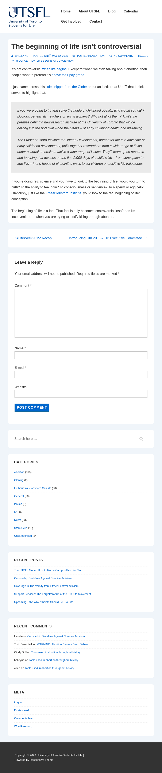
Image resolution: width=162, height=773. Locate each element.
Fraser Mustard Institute (63, 193)
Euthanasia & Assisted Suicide (32, 488)
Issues (18, 503)
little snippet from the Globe (66, 87)
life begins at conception (55, 60)
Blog (112, 11)
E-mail (19, 367)
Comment (23, 285)
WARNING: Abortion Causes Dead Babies (62, 644)
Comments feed (24, 718)
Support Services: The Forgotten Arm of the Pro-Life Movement (52, 594)
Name (19, 348)
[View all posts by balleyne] (20, 55)
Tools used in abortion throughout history (56, 652)
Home (65, 11)
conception (27, 60)
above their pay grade (68, 75)
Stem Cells (20, 528)
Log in (18, 702)
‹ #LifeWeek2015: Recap (33, 238)
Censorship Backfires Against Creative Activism (43, 578)
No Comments (123, 55)
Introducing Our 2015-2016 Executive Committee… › (108, 238)
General (19, 496)
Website (21, 387)
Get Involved (71, 21)
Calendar (131, 11)
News (17, 520)
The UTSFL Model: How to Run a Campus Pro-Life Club (48, 570)
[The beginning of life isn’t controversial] (60, 55)
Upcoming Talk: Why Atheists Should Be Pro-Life (43, 602)
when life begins (54, 69)
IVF (16, 512)
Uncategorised (23, 535)
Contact (95, 21)
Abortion (97, 55)
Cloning (18, 480)
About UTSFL (89, 11)
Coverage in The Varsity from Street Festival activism (46, 586)
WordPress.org (23, 726)
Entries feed (21, 710)
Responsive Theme (41, 759)
